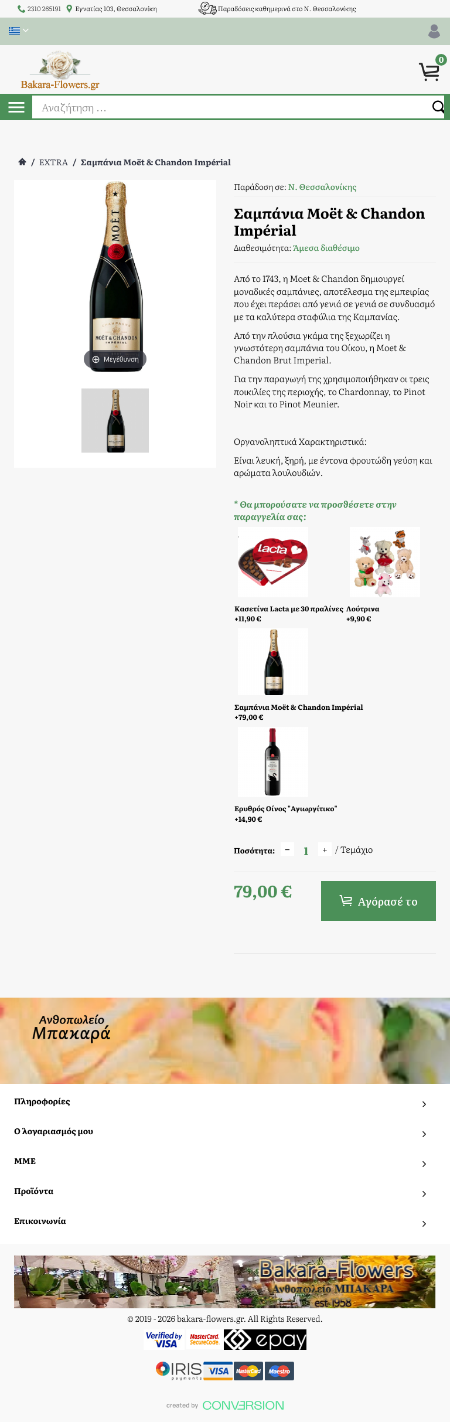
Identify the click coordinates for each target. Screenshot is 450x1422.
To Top (225, 1409)
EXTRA (53, 162)
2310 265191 (44, 8)
